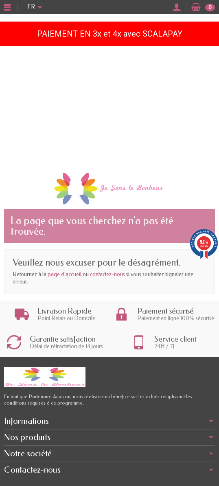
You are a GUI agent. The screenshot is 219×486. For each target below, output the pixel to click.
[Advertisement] (109, 107)
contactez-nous (107, 274)
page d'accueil (64, 274)
